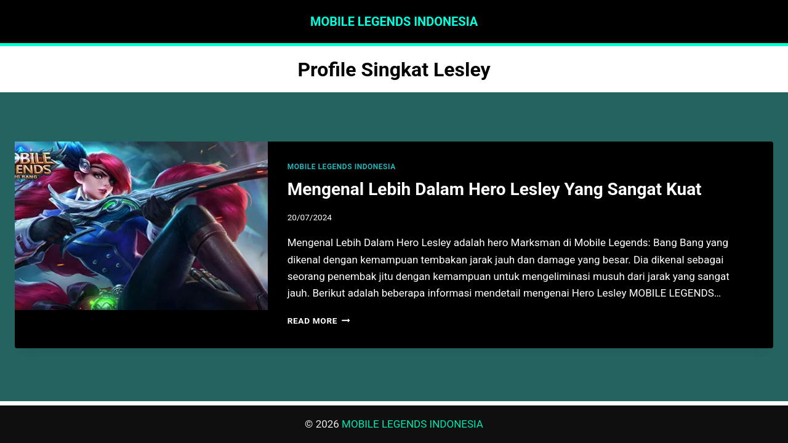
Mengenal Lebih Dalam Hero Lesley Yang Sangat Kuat (494, 189)
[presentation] (141, 226)
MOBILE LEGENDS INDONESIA (341, 166)
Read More (318, 320)
